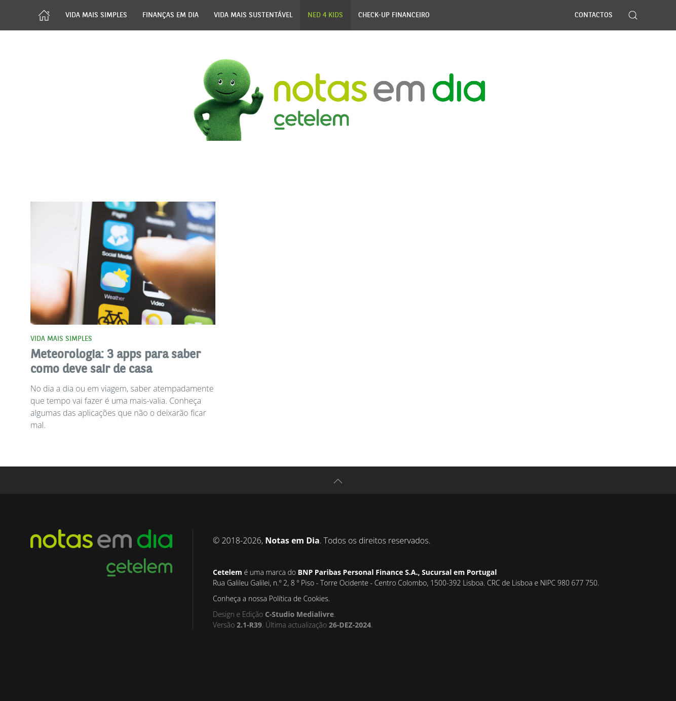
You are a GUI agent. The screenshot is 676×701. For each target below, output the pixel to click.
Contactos (594, 15)
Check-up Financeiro (394, 15)
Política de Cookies (298, 598)
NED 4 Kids (325, 15)
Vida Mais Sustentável (253, 15)
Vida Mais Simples (96, 15)
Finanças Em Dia (170, 15)
